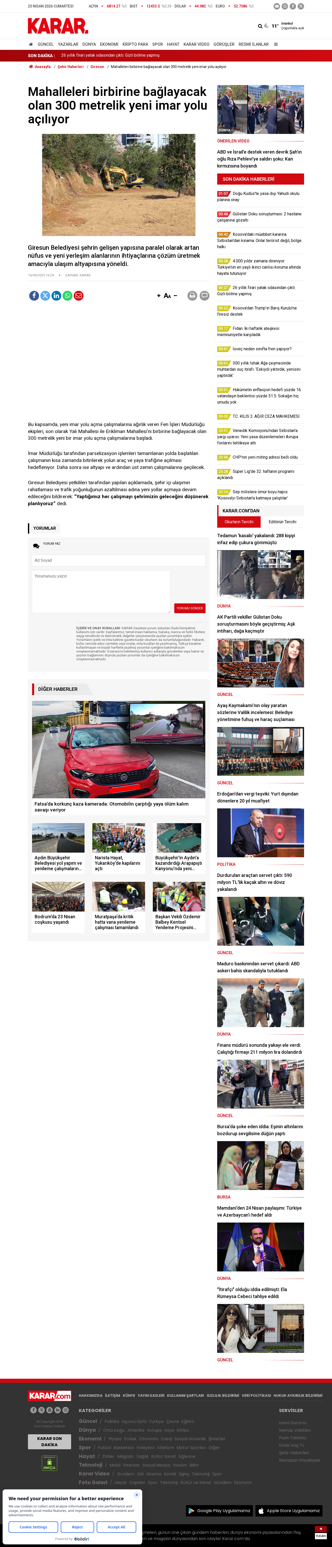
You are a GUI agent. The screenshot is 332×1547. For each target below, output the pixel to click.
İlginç (184, 1474)
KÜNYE (129, 1395)
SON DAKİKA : (41, 55)
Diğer (214, 1448)
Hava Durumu (292, 1423)
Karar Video (196, 44)
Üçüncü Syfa (134, 1421)
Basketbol (124, 1448)
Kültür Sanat (163, 1456)
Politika (111, 1421)
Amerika (135, 1430)
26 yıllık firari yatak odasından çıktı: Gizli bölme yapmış (110, 55)
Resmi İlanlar (254, 44)
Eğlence (187, 1456)
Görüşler (224, 44)
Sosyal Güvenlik (190, 1439)
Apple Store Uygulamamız (293, 1511)
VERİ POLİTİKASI (256, 1395)
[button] (159, 296)
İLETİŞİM (112, 1395)
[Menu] (274, 44)
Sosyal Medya (156, 1465)
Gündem (125, 1474)
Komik (170, 1474)
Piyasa (115, 1439)
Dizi (140, 1474)
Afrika (182, 1430)
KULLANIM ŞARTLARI (185, 1395)
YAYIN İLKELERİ (151, 1395)
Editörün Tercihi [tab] (282, 521)
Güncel (46, 44)
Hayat (173, 44)
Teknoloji (90, 1464)
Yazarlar (68, 44)
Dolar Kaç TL (291, 1445)
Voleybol (145, 1448)
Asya (169, 1430)
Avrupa (154, 1430)
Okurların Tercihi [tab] (239, 521)
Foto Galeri (93, 1482)
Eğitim (188, 1421)
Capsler (137, 1482)
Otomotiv (149, 1439)
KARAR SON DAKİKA (49, 1442)
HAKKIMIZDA (90, 1395)
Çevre (172, 1421)
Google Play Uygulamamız (223, 1511)
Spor (157, 44)
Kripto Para (135, 44)
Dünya (89, 44)
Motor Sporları (191, 1448)
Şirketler (216, 1439)
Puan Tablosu (292, 1438)
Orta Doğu (114, 1430)
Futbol (104, 1448)
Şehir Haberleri (294, 1453)
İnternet (131, 1465)
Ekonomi (109, 44)
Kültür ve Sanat (195, 1482)
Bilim (194, 1465)
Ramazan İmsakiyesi (299, 1460)
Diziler (108, 1456)
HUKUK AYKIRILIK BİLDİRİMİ (298, 1395)
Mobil (115, 1465)
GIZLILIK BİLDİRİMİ (223, 1395)
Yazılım (180, 1465)
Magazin (125, 1456)
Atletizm (165, 1448)
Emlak (130, 1439)
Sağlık (143, 1456)
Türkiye (156, 1421)
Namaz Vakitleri (295, 1430)
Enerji (166, 1439)
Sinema (153, 1474)
